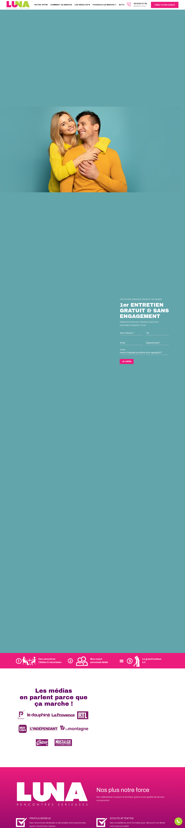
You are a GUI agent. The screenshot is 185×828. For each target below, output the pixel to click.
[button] (178, 821)
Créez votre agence (165, 5)
